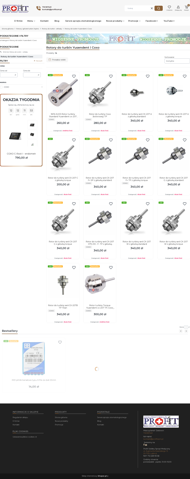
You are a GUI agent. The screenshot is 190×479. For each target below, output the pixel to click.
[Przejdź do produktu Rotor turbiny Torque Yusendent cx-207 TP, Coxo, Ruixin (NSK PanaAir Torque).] (100, 283)
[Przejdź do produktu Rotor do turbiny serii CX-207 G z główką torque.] (63, 220)
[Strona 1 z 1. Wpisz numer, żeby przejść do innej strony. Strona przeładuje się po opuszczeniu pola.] (186, 327)
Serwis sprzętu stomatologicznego (112, 417)
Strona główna (7, 29)
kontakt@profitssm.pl (153, 439)
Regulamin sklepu (20, 417)
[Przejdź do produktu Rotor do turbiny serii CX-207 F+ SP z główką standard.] (100, 156)
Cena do (26, 71)
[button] (158, 8)
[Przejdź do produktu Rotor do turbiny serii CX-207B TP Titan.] (63, 283)
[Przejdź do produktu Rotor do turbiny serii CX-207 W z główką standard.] (137, 220)
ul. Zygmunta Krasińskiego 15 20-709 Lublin (155, 452)
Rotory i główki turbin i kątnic (27, 29)
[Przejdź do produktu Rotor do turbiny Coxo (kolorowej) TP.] (100, 92)
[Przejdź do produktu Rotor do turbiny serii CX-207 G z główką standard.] (174, 156)
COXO (6, 87)
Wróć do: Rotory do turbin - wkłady (14, 52)
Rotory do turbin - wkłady (52, 29)
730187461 (148, 433)
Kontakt (16, 425)
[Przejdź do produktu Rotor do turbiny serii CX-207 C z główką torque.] (63, 156)
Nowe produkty (61, 421)
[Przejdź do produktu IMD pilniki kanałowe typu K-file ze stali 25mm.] (34, 358)
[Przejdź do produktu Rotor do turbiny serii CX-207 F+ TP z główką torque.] (137, 156)
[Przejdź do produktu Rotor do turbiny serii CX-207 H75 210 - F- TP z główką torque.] (100, 220)
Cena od (3, 71)
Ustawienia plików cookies (24, 437)
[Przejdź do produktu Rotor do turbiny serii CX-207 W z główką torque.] (174, 220)
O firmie (16, 421)
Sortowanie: (169, 57)
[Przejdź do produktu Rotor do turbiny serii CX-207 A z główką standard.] (137, 92)
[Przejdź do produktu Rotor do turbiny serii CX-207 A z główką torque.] (174, 92)
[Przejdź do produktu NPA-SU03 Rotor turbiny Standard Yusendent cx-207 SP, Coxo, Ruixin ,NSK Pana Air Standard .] (63, 92)
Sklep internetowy (94, 476)
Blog (99, 421)
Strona (181, 327)
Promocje (59, 425)
